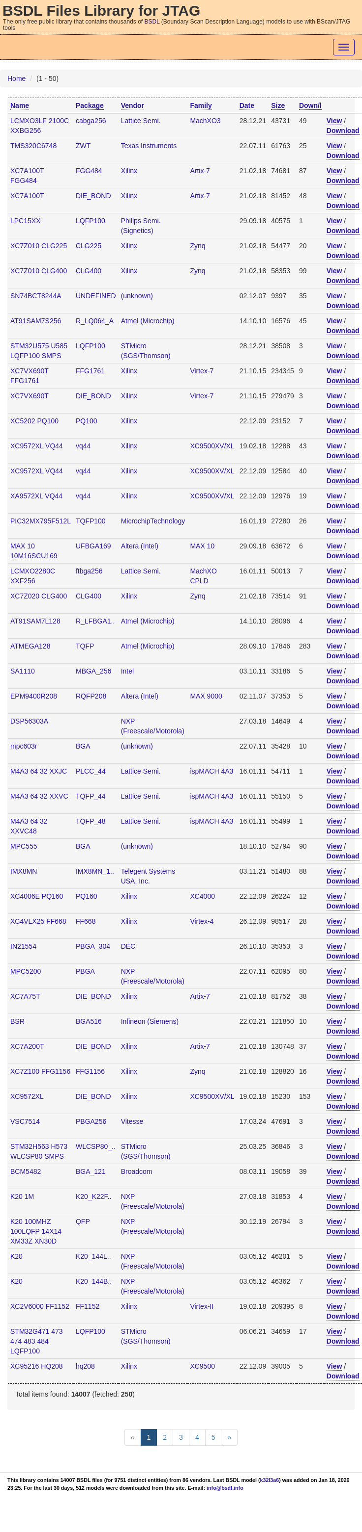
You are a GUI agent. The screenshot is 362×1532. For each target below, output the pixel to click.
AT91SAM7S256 (35, 321)
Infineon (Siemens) (150, 1021)
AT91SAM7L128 (35, 621)
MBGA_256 (93, 671)
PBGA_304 (93, 946)
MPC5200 (25, 971)
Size (278, 105)
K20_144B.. (94, 1281)
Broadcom (136, 1171)
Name (19, 105)
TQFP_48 (91, 821)
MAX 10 (202, 546)
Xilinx (129, 171)
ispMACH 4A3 (211, 771)
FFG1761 (90, 371)
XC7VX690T (29, 396)
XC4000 (202, 896)
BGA (83, 746)
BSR (17, 1021)
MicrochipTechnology (153, 521)
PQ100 (86, 421)
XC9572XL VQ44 (36, 446)
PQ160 (86, 896)
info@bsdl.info (225, 1488)
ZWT (83, 146)
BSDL (152, 21)
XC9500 (202, 1366)
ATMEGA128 (30, 646)
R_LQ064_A (95, 321)
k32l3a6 (269, 1480)
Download (343, 130)
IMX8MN (23, 871)
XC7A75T (25, 996)
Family (200, 105)
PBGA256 (91, 1121)
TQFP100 (91, 521)
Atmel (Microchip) (148, 321)
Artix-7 (200, 171)
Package (90, 105)
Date (247, 105)
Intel (127, 671)
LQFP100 (90, 221)
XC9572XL (27, 1096)
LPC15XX (25, 221)
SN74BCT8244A (35, 296)
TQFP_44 (91, 796)
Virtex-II (201, 1306)
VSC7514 (25, 1121)
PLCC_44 (91, 771)
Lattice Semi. (141, 121)
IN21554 (23, 946)
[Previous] (132, 1437)
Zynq (197, 246)
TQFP (85, 646)
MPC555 (23, 846)
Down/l (310, 105)
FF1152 (87, 1306)
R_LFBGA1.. (95, 621)
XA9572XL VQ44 (36, 496)
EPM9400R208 (33, 696)
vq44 (83, 446)
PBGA (85, 971)
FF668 (85, 921)
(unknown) (137, 296)
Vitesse (132, 1121)
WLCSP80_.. (96, 1146)
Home (16, 78)
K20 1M (22, 1196)
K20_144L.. (93, 1256)
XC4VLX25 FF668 (38, 921)
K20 (16, 1256)
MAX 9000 (206, 696)
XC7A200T (27, 1046)
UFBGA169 (93, 546)
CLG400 (88, 271)
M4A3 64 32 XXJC (38, 771)
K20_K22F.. (93, 1196)
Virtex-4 (201, 921)
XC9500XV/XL (212, 446)
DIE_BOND (93, 196)
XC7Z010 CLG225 (38, 246)
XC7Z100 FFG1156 (40, 1071)
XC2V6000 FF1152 (39, 1306)
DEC (128, 946)
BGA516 (89, 1021)
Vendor (132, 105)
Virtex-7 (201, 371)
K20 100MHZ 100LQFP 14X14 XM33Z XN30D (35, 1231)
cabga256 (91, 121)
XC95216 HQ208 (36, 1366)
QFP (83, 1221)
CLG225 (88, 246)
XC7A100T (27, 196)
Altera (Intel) (139, 546)
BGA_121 (91, 1171)
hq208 (85, 1366)
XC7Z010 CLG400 (38, 271)
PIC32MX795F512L (40, 521)
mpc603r (23, 746)
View (334, 121)
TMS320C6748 (33, 146)
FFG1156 (90, 1071)
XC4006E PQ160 (36, 896)
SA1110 (22, 671)
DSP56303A (29, 721)
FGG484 (89, 171)
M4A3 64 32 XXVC (39, 796)
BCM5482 (25, 1171)
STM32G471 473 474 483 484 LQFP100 (36, 1341)
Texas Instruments (149, 146)
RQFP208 (91, 696)
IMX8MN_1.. (95, 871)
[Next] (229, 1437)
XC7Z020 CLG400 (38, 596)
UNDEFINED (96, 296)
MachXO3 (205, 121)
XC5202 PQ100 (34, 421)
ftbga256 (89, 571)
